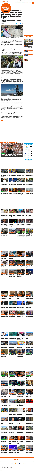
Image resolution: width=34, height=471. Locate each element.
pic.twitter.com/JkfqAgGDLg (10, 113)
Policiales (24, 2)
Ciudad (20, 2)
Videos (31, 2)
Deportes (27, 2)
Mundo (2, 120)
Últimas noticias (17, 2)
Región (22, 2)
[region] (17, 6)
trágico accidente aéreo (5, 39)
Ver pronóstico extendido (29, 159)
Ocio (29, 2)
